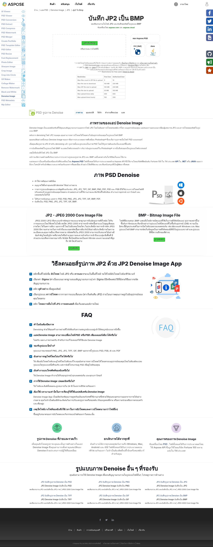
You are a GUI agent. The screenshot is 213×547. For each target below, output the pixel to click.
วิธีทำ (99, 112)
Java (94, 67)
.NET (184, 161)
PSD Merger (6, 37)
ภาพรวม (79, 112)
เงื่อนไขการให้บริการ (128, 63)
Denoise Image (8, 96)
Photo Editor (7, 62)
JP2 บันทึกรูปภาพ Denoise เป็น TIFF (56, 495)
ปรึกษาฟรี (109, 530)
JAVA (193, 161)
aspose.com (114, 27)
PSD (165, 444)
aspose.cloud (129, 27)
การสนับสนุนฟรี (93, 530)
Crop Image (6, 71)
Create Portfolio (8, 41)
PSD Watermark (8, 32)
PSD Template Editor (10, 45)
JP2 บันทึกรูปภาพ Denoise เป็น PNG (114, 482)
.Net (86, 67)
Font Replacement (9, 58)
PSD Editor (6, 49)
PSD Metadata (8, 100)
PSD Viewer (6, 15)
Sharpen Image (8, 66)
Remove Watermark (10, 87)
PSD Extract (6, 24)
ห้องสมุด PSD (133, 65)
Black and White (8, 92)
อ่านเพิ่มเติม (74, 248)
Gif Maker (5, 79)
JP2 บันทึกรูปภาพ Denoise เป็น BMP (171, 495)
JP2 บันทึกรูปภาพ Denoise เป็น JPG (171, 482)
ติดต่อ (138, 543)
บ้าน (70, 530)
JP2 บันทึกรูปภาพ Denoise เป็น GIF (114, 495)
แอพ (123, 112)
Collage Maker (8, 83)
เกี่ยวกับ (91, 4)
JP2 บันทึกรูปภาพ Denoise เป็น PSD (56, 482)
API (176, 161)
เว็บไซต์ (78, 4)
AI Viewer (5, 11)
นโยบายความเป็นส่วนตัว (148, 63)
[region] (101, 87)
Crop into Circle (8, 75)
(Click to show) (128, 72)
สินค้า (52, 4)
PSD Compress (8, 28)
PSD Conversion (8, 20)
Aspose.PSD (78, 161)
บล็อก (120, 530)
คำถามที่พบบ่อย (111, 112)
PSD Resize (6, 54)
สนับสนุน (65, 4)
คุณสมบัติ (90, 112)
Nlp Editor (6, 104)
